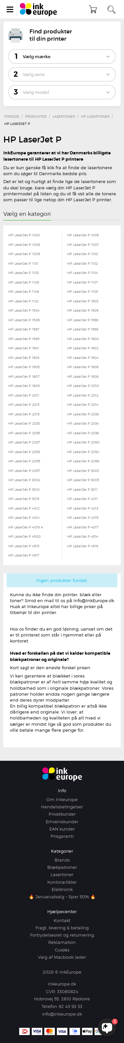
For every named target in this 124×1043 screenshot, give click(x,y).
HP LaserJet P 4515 (23, 546)
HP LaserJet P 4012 (24, 508)
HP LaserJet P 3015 (23, 499)
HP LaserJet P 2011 (23, 395)
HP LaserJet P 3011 (82, 489)
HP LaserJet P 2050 (83, 442)
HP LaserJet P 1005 (83, 235)
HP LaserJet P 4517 (23, 555)
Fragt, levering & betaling (62, 927)
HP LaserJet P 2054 (83, 452)
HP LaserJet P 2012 (83, 395)
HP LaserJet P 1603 (23, 358)
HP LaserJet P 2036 (83, 433)
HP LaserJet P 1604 (83, 358)
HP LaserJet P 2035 (24, 433)
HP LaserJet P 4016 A (25, 527)
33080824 (67, 991)
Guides (62, 949)
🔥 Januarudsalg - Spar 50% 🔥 (62, 896)
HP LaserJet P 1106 (23, 282)
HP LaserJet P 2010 (83, 386)
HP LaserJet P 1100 (82, 254)
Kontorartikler (62, 882)
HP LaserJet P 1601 (23, 348)
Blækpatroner (62, 867)
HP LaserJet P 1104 (82, 273)
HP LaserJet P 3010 (24, 489)
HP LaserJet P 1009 (24, 254)
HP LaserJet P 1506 (24, 320)
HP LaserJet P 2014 (83, 404)
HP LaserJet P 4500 (24, 536)
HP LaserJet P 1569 (23, 339)
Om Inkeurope (62, 799)
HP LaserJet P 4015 (83, 518)
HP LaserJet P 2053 (24, 452)
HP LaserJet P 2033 (24, 423)
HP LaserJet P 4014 (24, 518)
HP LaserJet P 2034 (83, 423)
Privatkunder (62, 814)
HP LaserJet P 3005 (83, 480)
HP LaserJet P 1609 (24, 386)
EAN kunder (62, 828)
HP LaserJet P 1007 (83, 245)
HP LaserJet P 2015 (24, 414)
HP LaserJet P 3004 (24, 480)
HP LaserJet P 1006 (24, 245)
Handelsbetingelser (62, 806)
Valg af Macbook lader (62, 957)
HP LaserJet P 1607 (24, 376)
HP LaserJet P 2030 (83, 414)
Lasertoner (62, 874)
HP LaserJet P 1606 (83, 367)
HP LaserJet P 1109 (82, 291)
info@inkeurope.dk (62, 1014)
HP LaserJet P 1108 (23, 291)
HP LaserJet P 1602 (83, 348)
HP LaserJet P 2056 (83, 461)
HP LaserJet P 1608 (83, 376)
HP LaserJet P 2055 (24, 461)
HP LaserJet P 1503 (82, 301)
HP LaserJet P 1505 (83, 310)
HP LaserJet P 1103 (23, 273)
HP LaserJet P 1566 (82, 320)
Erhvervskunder (62, 821)
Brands (62, 860)
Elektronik (62, 889)
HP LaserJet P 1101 (23, 263)
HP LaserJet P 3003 (83, 471)
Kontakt (62, 920)
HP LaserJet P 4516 (82, 546)
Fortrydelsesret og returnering (62, 935)
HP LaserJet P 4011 (82, 499)
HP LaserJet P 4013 (82, 508)
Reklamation (62, 942)
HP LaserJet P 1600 (83, 339)
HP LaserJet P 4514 (82, 536)
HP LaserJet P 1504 (24, 310)
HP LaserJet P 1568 (82, 329)
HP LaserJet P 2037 (24, 442)
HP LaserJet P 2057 (24, 471)
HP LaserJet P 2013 (23, 404)
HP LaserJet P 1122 (23, 301)
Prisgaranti (62, 836)
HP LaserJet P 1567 (23, 329)
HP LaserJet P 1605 (24, 367)
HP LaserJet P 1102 (82, 263)
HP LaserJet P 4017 (83, 527)
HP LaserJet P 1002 (24, 235)
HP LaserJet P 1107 (82, 282)
